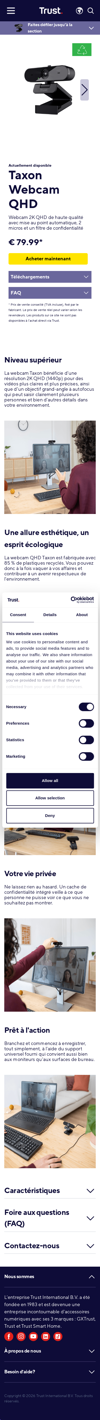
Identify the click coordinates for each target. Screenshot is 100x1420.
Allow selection (50, 798)
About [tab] (82, 614)
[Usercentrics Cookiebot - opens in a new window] (71, 599)
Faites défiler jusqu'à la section (50, 28)
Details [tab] (50, 614)
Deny (50, 815)
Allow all (50, 780)
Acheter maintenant (48, 259)
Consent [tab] (18, 614)
